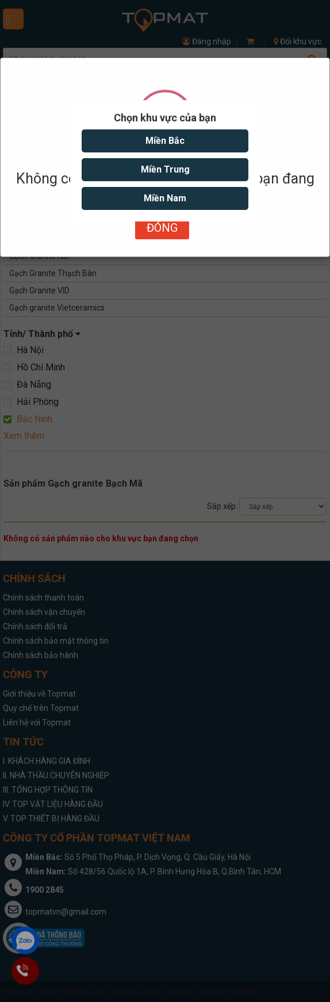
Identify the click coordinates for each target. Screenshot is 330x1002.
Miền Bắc (165, 140)
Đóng (162, 228)
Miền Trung (165, 169)
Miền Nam (165, 198)
